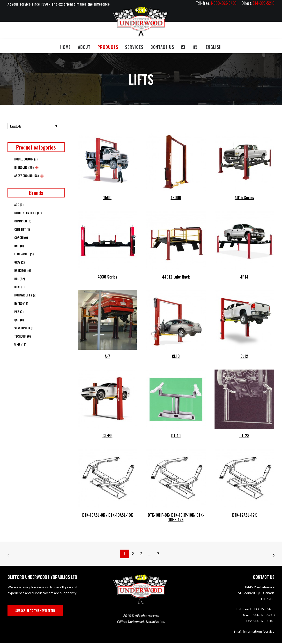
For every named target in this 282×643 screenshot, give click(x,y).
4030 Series (107, 277)
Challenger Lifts (28, 213)
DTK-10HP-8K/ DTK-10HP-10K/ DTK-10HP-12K (176, 517)
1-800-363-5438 (262, 609)
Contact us (162, 47)
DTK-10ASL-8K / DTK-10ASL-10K (107, 515)
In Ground (24, 167)
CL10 (176, 356)
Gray (19, 262)
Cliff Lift (22, 229)
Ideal (19, 287)
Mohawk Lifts (25, 295)
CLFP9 (107, 436)
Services (134, 47)
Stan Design (24, 328)
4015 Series (244, 197)
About (84, 47)
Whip (20, 344)
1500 (107, 197)
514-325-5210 (264, 615)
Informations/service (259, 631)
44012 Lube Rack (176, 277)
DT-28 (244, 436)
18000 (176, 197)
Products (107, 47)
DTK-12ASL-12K (244, 515)
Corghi (21, 237)
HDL (19, 279)
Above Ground (26, 176)
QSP (19, 320)
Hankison (22, 270)
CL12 (244, 356)
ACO (18, 205)
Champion (22, 221)
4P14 (244, 277)
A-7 (107, 356)
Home (65, 47)
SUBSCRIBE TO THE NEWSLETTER (35, 610)
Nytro (21, 303)
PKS (18, 312)
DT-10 (176, 436)
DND (19, 246)
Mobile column (25, 159)
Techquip (22, 336)
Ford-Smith (24, 254)
